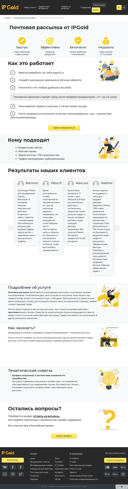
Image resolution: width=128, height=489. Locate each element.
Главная (7, 18)
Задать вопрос (64, 436)
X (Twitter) (59, 465)
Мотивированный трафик (25, 18)
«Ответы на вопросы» (46, 416)
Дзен (57, 458)
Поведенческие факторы (41, 469)
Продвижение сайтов (40, 462)
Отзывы (73, 462)
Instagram (59, 472)
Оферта (73, 472)
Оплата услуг (75, 469)
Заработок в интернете (44, 7)
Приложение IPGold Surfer (81, 476)
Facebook (34, 476)
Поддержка (85, 7)
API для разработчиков (115, 453)
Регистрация (99, 5)
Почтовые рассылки (39, 472)
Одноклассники (62, 469)
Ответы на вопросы (65, 7)
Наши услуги (29, 7)
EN (124, 7)
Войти (96, 10)
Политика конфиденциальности (84, 479)
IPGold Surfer (12, 460)
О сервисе (74, 458)
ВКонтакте (60, 476)
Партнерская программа (81, 465)
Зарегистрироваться (64, 128)
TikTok (57, 479)
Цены (32, 458)
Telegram (34, 479)
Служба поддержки (115, 460)
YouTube (58, 462)
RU (119, 7)
